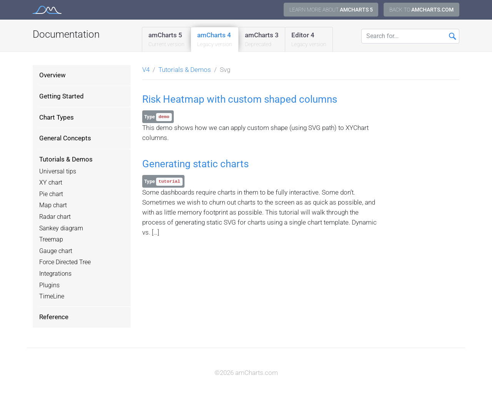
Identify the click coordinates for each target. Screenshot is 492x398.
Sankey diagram (61, 228)
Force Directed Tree (65, 262)
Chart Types (56, 117)
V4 (146, 69)
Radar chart (55, 216)
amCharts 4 (214, 39)
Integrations (55, 273)
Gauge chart (55, 251)
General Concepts (65, 138)
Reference (53, 317)
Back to (421, 10)
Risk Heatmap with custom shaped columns (239, 99)
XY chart (50, 182)
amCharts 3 (262, 39)
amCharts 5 (166, 39)
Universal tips (57, 171)
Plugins (49, 285)
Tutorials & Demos (66, 159)
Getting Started (61, 96)
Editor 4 (308, 39)
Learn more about (331, 10)
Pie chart (51, 194)
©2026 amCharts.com (246, 372)
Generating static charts (195, 164)
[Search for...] (410, 36)
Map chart (53, 205)
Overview (52, 75)
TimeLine (51, 296)
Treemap (51, 239)
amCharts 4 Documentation (47, 10)
